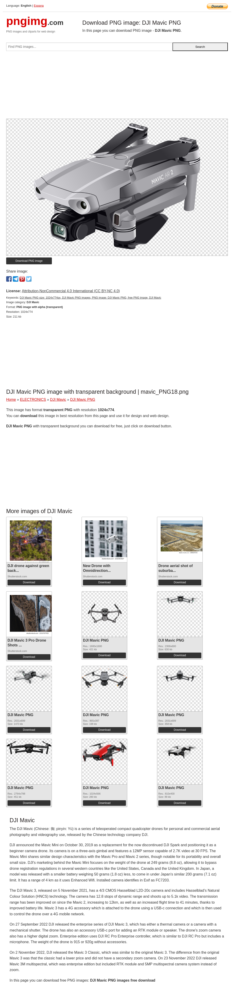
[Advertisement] (117, 87)
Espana (39, 5)
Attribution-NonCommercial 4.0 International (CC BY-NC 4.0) (71, 291)
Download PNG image (29, 260)
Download (29, 582)
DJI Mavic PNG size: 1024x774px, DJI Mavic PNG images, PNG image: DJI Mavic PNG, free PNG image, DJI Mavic (90, 297)
